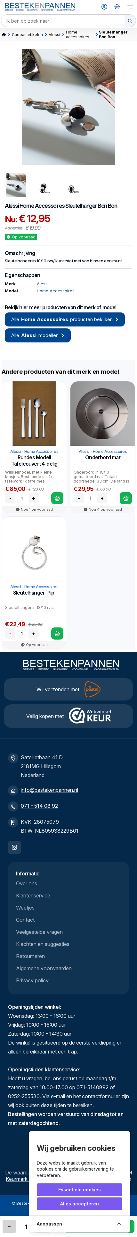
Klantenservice (33, 895)
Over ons (26, 883)
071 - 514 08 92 (39, 806)
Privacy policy (32, 980)
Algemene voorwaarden (44, 968)
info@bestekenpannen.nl (49, 790)
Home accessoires (77, 34)
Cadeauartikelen (27, 34)
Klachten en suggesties (42, 944)
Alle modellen (37, 335)
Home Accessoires (42, 205)
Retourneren (30, 956)
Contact (25, 920)
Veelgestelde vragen (39, 932)
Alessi (54, 34)
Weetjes (25, 907)
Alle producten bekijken (64, 319)
